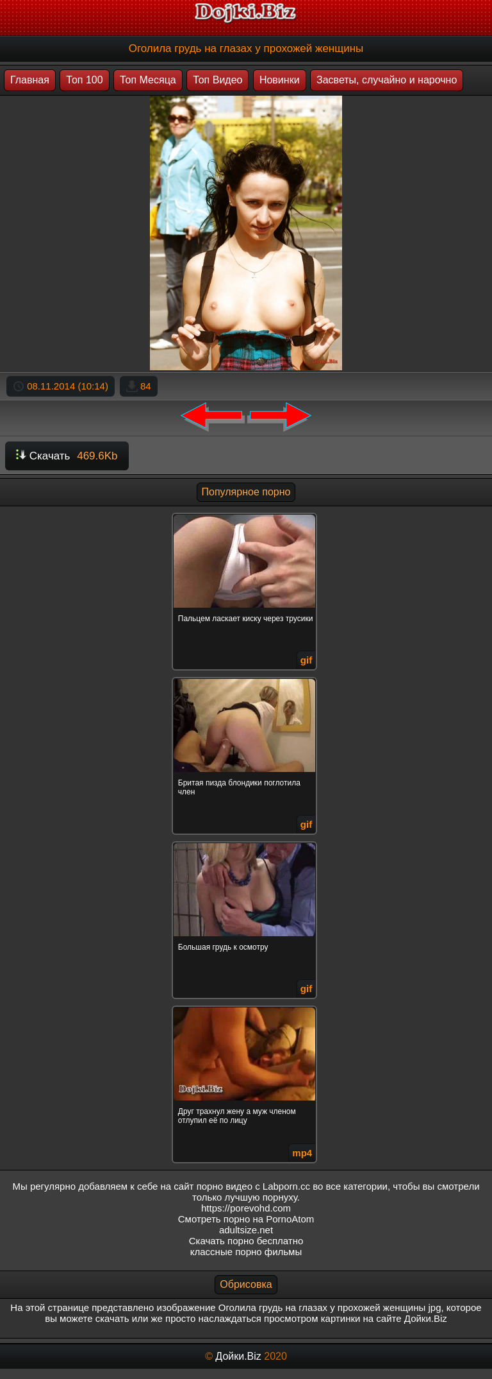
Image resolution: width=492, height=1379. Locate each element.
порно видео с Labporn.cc (253, 1186)
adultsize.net (246, 1229)
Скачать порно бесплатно (246, 1240)
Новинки (279, 79)
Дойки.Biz (238, 1356)
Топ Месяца (148, 79)
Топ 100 (84, 79)
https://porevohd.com (246, 1208)
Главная (29, 79)
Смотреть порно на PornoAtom (246, 1218)
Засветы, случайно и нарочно (386, 79)
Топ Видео (217, 79)
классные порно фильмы (246, 1251)
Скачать (67, 456)
